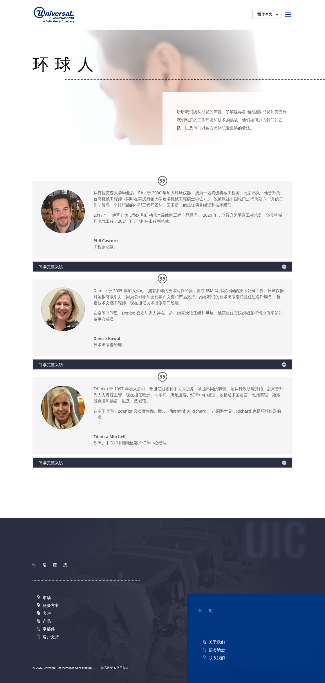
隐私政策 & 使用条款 (114, 668)
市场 (47, 597)
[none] (266, 15)
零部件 (49, 629)
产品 (47, 621)
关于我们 (217, 642)
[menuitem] (266, 15)
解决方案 (51, 605)
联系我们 (217, 657)
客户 (47, 613)
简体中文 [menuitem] (264, 14)
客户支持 (51, 636)
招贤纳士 (217, 650)
